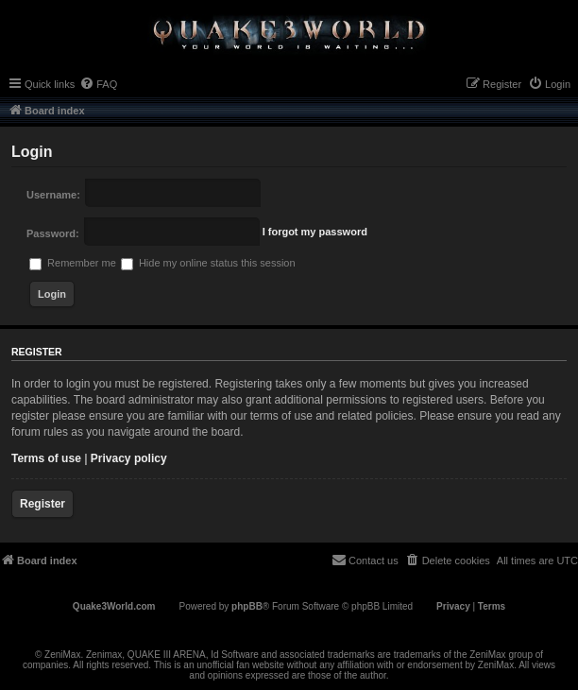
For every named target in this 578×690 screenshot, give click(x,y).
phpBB (247, 606)
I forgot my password (315, 231)
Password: (52, 233)
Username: (53, 194)
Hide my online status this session (208, 262)
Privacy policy (129, 458)
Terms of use (46, 458)
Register (42, 503)
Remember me (72, 262)
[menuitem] (98, 84)
